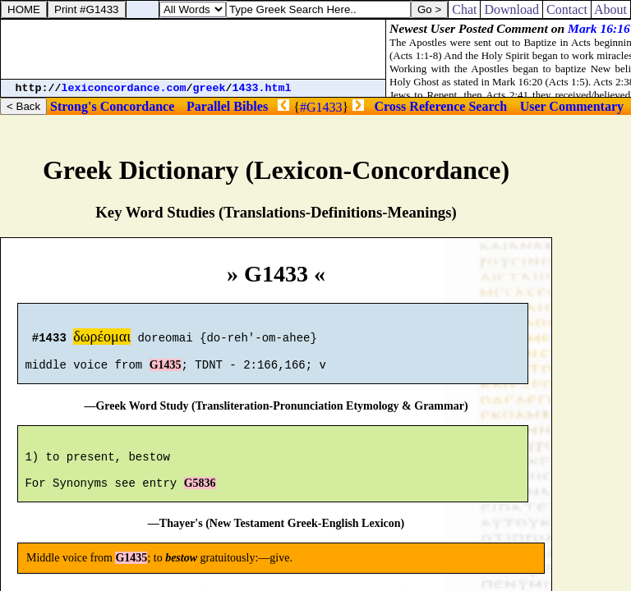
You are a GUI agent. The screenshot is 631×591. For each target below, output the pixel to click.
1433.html (262, 88)
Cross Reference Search (441, 106)
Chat (464, 9)
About (611, 9)
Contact (567, 9)
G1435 (166, 372)
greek (209, 88)
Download (511, 9)
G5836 (200, 500)
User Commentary (572, 106)
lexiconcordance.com (124, 88)
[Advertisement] (193, 49)
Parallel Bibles (227, 106)
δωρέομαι (102, 339)
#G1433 (321, 107)
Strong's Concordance (112, 106)
